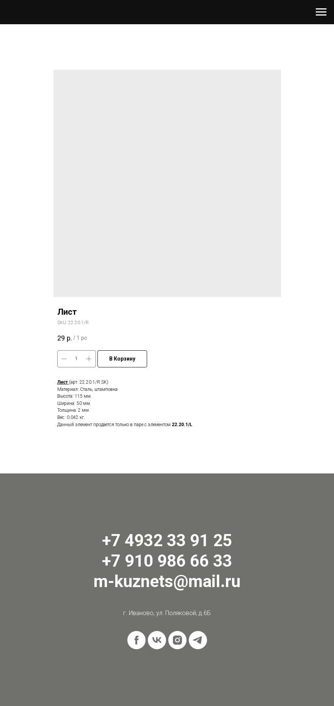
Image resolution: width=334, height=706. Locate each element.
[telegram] (198, 640)
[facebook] (136, 640)
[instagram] (177, 640)
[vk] (157, 640)
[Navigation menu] (321, 12)
